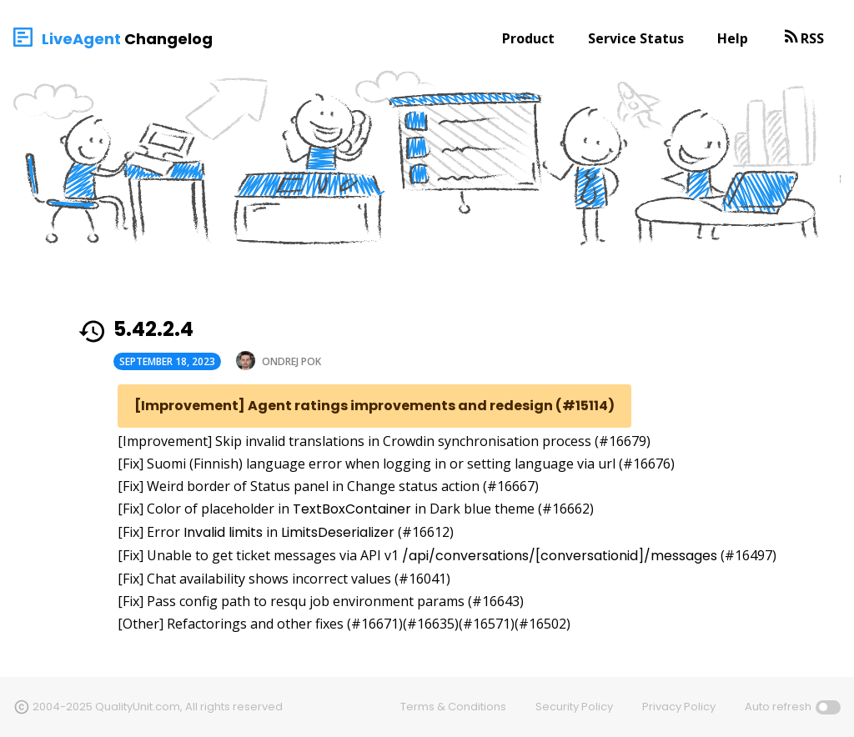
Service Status (636, 38)
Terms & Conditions (453, 706)
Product (528, 38)
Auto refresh (778, 706)
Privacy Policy (679, 706)
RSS (812, 38)
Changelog (168, 38)
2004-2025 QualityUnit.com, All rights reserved (158, 706)
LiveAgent (81, 38)
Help (732, 38)
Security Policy (574, 706)
